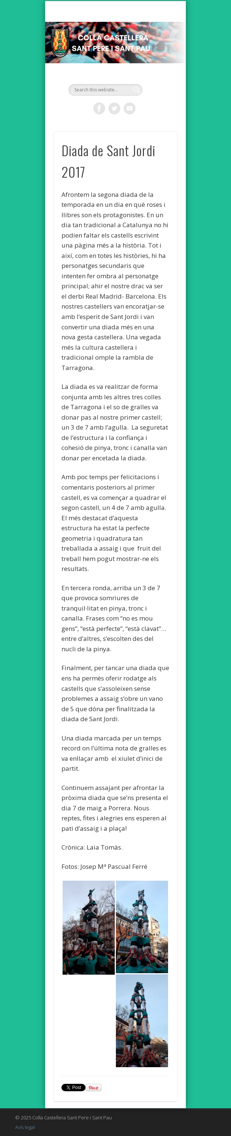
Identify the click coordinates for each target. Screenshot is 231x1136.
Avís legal (25, 1127)
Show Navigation (158, 66)
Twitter (114, 108)
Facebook (99, 108)
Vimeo (129, 108)
